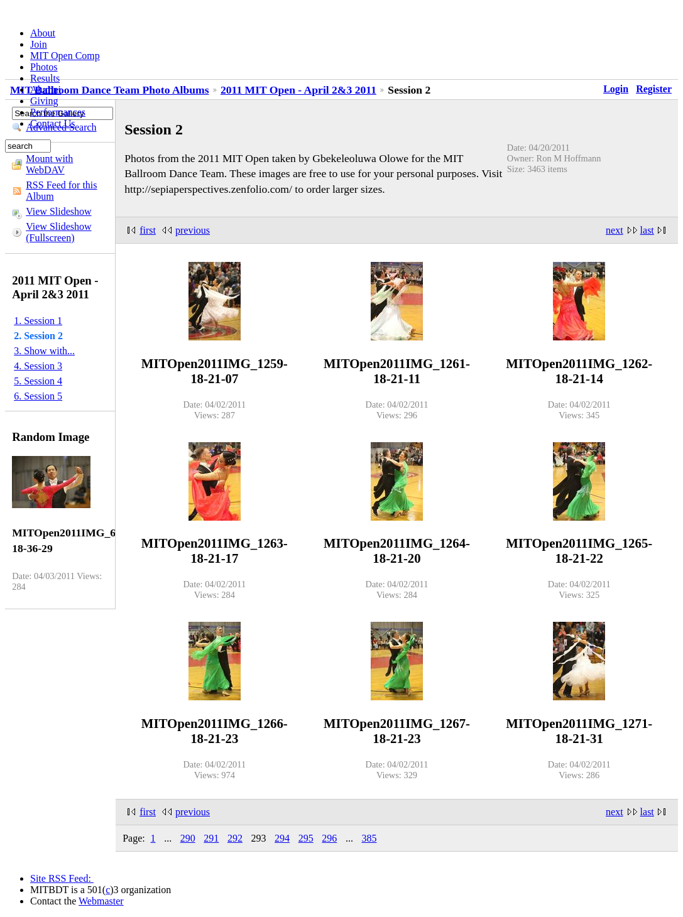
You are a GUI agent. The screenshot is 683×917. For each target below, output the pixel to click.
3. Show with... (44, 350)
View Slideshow (58, 211)
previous (192, 230)
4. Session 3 (38, 366)
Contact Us (52, 123)
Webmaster (101, 901)
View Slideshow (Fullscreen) (58, 232)
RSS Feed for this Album (61, 191)
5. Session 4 (38, 381)
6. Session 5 (38, 396)
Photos (44, 67)
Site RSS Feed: (62, 878)
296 (329, 838)
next (614, 230)
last (647, 230)
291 (211, 838)
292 (235, 838)
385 (368, 838)
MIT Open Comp (65, 55)
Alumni (45, 89)
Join (38, 44)
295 (306, 838)
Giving (44, 100)
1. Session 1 (38, 320)
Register (654, 89)
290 (187, 838)
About (42, 33)
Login (615, 89)
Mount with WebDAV (49, 164)
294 (282, 838)
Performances (57, 112)
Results (45, 78)
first (147, 230)
